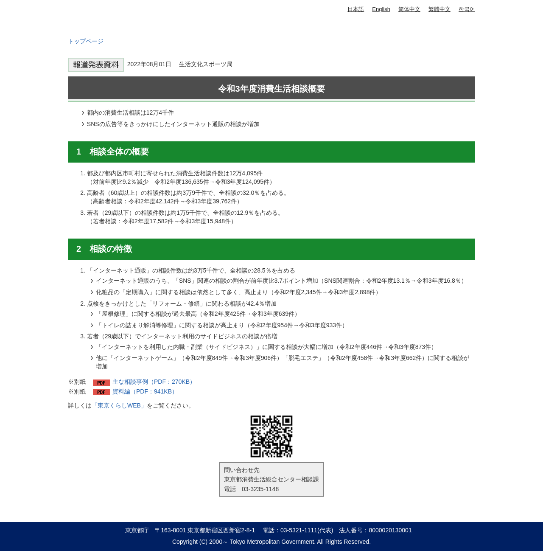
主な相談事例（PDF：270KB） (154, 381)
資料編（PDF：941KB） (145, 391)
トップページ (86, 41)
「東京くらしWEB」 (119, 405)
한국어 (467, 9)
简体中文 (409, 9)
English (381, 9)
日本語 (355, 9)
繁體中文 (439, 9)
